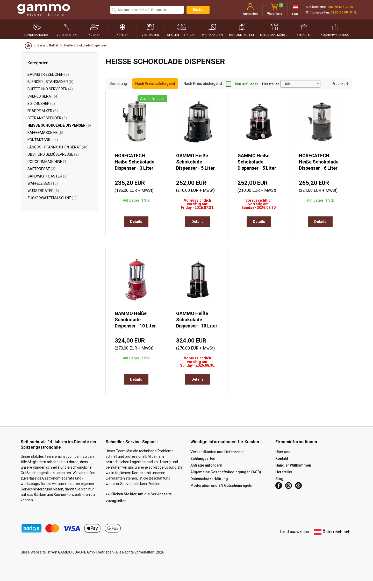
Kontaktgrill (42, 140)
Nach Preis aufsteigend (155, 83)
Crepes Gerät (43, 96)
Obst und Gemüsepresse (53, 154)
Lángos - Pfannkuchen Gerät (58, 147)
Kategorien (37, 62)
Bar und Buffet (48, 45)
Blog (279, 479)
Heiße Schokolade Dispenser (85, 45)
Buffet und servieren (50, 89)
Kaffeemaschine (45, 133)
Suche (198, 10)
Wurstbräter (43, 191)
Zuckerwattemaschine (51, 198)
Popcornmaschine (47, 162)
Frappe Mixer (42, 111)
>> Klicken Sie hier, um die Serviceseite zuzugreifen (139, 497)
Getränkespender (47, 118)
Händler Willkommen (293, 465)
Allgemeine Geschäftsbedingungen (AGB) (225, 472)
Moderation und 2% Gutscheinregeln (221, 485)
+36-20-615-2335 (340, 7)
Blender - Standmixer (50, 82)
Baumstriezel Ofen (48, 74)
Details (136, 222)
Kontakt (281, 458)
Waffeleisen (42, 183)
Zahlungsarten (202, 458)
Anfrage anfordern (206, 465)
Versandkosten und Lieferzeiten (217, 452)
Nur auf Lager (242, 84)
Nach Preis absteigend (202, 83)
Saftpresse (41, 169)
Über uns (282, 452)
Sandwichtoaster (47, 176)
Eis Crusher (41, 103)
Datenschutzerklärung (209, 479)
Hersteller (270, 84)
